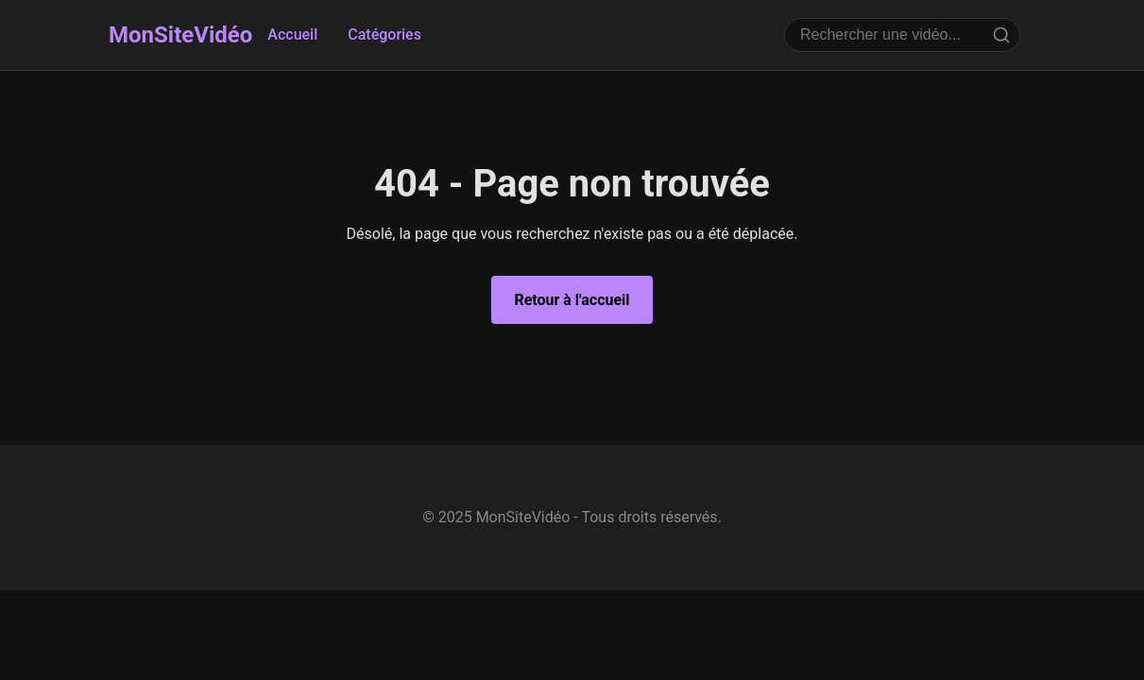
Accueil (292, 34)
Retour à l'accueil (571, 300)
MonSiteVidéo (180, 35)
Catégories (384, 34)
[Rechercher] (1001, 35)
